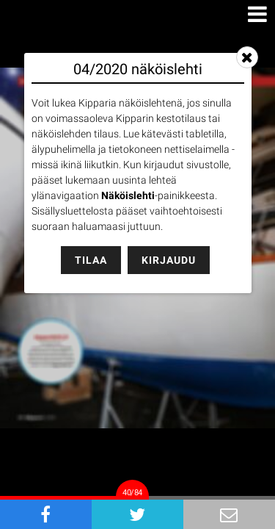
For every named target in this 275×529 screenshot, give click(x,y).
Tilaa (91, 260)
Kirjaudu (169, 260)
